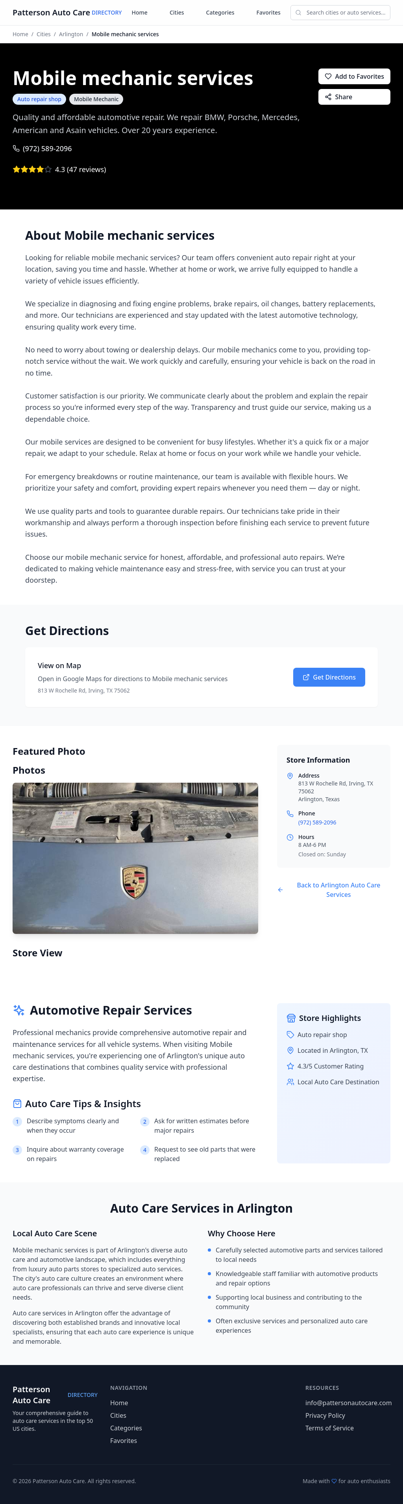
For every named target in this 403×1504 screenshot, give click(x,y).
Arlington (71, 34)
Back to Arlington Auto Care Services (329, 890)
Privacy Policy (325, 1415)
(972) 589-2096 (42, 148)
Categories (220, 12)
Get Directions (329, 677)
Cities (177, 12)
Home (140, 12)
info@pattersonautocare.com (348, 1402)
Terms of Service (329, 1428)
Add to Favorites (354, 76)
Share (338, 97)
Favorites (269, 12)
